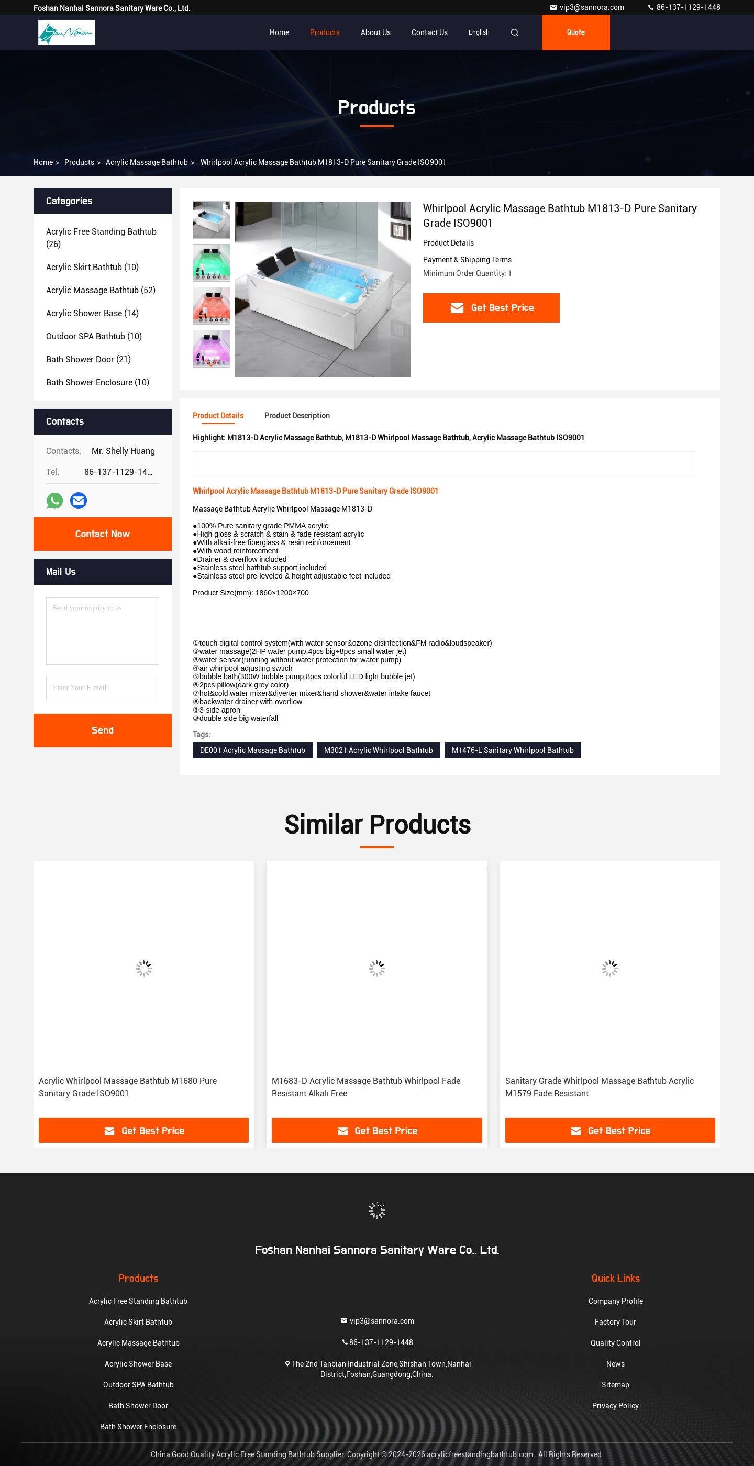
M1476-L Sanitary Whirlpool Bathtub (513, 750)
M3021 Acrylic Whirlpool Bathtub (378, 750)
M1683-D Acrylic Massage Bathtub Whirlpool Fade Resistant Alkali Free (366, 1087)
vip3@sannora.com (587, 7)
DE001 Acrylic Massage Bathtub (252, 750)
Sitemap (615, 1385)
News (615, 1364)
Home (279, 32)
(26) (101, 238)
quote (576, 32)
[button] (211, 363)
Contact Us (430, 32)
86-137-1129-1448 (683, 7)
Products (325, 32)
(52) (101, 290)
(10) (92, 267)
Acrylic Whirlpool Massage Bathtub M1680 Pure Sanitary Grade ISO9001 (128, 1087)
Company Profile (616, 1301)
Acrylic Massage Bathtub (147, 162)
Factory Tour (615, 1322)
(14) (92, 313)
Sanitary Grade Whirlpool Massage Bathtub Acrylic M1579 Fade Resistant (599, 1087)
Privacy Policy (615, 1406)
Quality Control (616, 1343)
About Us (376, 32)
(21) (88, 359)
